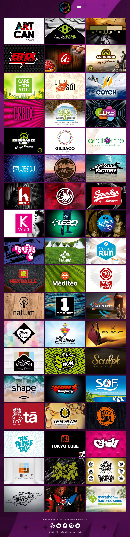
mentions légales (65, 532)
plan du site (77, 532)
